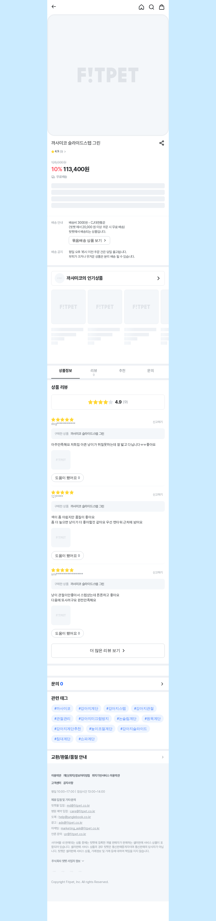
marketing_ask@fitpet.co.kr (80, 828)
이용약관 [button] (56, 775)
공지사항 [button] (68, 783)
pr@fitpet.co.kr (75, 834)
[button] (53, 7)
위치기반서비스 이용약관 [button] (106, 775)
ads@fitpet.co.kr (70, 822)
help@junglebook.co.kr (75, 817)
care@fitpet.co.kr (82, 811)
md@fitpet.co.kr (78, 805)
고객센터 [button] (56, 783)
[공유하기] (162, 143)
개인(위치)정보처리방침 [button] (76, 775)
